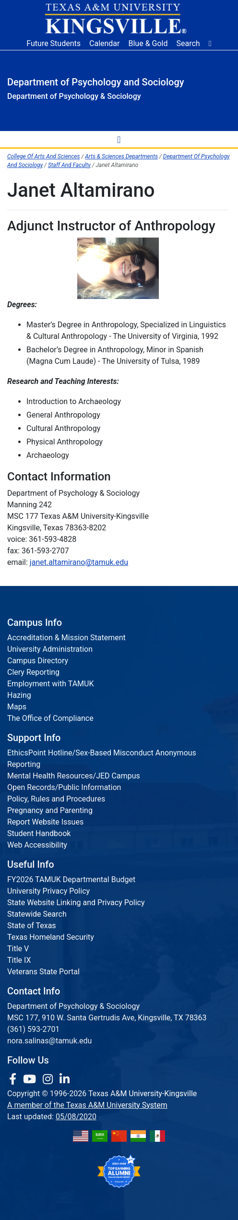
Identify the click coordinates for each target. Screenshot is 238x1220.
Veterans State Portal (43, 971)
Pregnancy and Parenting (50, 810)
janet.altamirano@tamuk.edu (79, 562)
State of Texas (31, 925)
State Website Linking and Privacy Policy (76, 902)
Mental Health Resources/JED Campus (73, 775)
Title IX (19, 960)
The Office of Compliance (50, 718)
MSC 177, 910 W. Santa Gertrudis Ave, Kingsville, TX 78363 (107, 1017)
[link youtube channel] (31, 1079)
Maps (16, 706)
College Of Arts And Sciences (43, 156)
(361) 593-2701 (33, 1029)
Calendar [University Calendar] (104, 43)
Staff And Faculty (69, 165)
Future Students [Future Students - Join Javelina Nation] (53, 43)
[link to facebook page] (14, 1079)
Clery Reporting (33, 672)
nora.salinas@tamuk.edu (49, 1040)
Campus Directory (37, 660)
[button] (210, 43)
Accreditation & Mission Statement (66, 637)
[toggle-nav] (119, 139)
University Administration (50, 649)
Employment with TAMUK (50, 683)
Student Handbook (39, 833)
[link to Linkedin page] (64, 1079)
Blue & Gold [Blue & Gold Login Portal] (148, 43)
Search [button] (188, 43)
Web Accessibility (37, 844)
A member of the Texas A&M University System (87, 1105)
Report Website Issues (45, 821)
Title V (18, 948)
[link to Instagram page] (49, 1079)
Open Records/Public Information (64, 787)
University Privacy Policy (48, 891)
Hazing (19, 695)
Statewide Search (37, 914)
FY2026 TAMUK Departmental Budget (71, 879)
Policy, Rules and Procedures (56, 798)
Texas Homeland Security (50, 937)
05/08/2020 (76, 1116)
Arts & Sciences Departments (121, 156)
